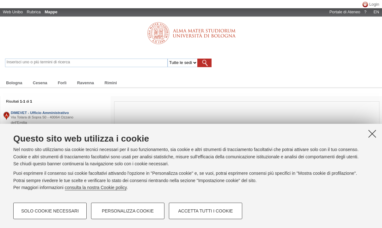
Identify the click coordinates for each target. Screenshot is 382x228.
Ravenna (85, 82)
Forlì (62, 82)
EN (376, 12)
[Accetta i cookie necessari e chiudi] (372, 134)
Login (374, 4)
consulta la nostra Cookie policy (96, 187)
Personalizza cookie (128, 210)
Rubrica (34, 12)
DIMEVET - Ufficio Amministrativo (40, 113)
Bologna (14, 82)
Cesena (40, 82)
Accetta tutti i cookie (205, 210)
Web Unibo (13, 12)
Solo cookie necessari (50, 210)
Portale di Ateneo (345, 12)
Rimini (110, 82)
